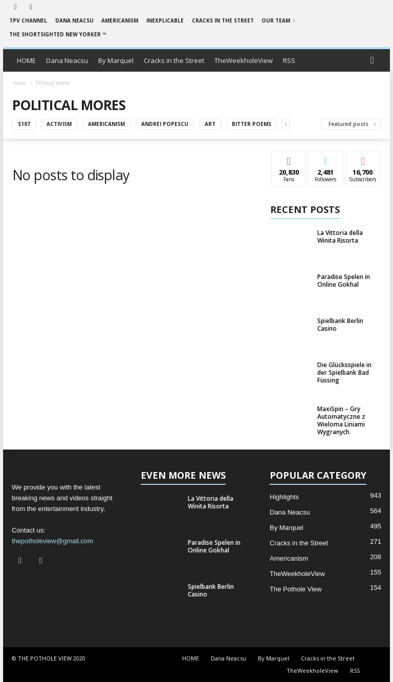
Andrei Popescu (164, 123)
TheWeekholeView (243, 60)
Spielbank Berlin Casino (340, 324)
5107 (24, 123)
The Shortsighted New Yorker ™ (57, 34)
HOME (26, 60)
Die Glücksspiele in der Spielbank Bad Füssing (344, 372)
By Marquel (116, 60)
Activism (59, 123)
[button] (374, 60)
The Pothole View (296, 589)
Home (19, 83)
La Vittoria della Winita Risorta (340, 236)
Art (210, 123)
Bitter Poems (251, 123)
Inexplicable (165, 20)
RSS (289, 60)
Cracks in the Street (223, 20)
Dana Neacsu (74, 20)
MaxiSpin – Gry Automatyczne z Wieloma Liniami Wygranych (341, 420)
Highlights (284, 497)
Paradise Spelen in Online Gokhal (343, 280)
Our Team (278, 20)
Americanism (119, 20)
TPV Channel (28, 20)
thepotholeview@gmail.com (52, 541)
